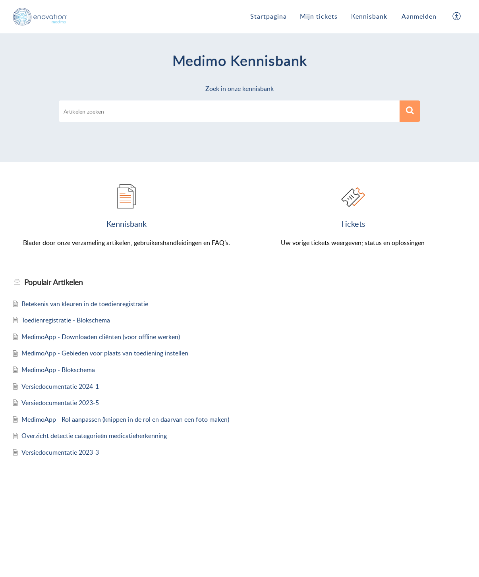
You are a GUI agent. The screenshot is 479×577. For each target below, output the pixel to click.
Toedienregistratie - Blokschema (65, 320)
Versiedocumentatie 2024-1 (60, 386)
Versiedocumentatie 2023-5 (60, 402)
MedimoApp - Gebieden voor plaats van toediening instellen (104, 353)
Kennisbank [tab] (369, 16)
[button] (457, 17)
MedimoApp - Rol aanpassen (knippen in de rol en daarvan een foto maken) (125, 419)
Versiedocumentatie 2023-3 (60, 452)
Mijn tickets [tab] (319, 16)
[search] (229, 111)
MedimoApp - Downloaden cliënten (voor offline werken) (100, 336)
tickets (352, 223)
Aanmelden (419, 16)
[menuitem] (419, 17)
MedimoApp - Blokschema (58, 369)
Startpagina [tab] (268, 16)
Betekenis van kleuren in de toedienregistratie (84, 303)
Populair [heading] (53, 282)
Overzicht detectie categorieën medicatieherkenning (94, 435)
